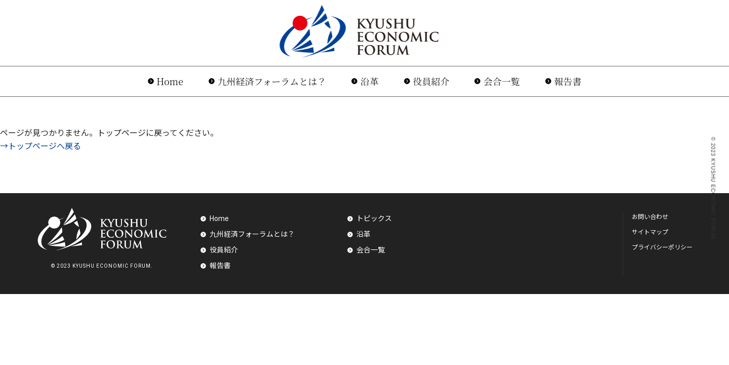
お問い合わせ (650, 217)
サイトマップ (650, 232)
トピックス (374, 218)
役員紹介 (431, 81)
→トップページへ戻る (40, 146)
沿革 (369, 81)
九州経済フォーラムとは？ (272, 81)
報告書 (567, 81)
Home (169, 81)
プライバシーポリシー (662, 247)
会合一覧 (501, 81)
